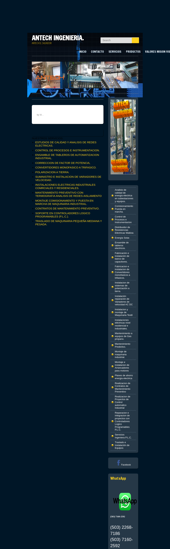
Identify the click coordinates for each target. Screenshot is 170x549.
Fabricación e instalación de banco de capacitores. (122, 257)
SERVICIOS (115, 52)
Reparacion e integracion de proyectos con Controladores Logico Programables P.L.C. (122, 421)
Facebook (123, 465)
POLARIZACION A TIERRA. (52, 172)
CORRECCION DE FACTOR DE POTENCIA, (62, 162)
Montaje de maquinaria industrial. (121, 354)
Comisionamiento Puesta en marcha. (124, 209)
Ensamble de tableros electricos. (122, 245)
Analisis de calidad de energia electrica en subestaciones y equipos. (124, 195)
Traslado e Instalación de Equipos (122, 445)
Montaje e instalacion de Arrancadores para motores (122, 366)
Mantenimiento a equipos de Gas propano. (123, 336)
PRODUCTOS (133, 52)
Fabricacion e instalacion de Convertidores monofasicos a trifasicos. (122, 272)
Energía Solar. (122, 237)
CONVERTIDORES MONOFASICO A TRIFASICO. (65, 167)
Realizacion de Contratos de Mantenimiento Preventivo (122, 387)
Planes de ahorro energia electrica (124, 377)
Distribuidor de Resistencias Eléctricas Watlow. (124, 230)
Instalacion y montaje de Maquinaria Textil (124, 312)
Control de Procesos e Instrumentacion (123, 219)
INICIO (82, 52)
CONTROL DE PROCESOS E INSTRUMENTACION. (67, 150)
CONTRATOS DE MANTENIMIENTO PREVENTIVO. (67, 208)
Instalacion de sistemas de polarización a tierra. (122, 287)
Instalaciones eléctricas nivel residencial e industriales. (122, 324)
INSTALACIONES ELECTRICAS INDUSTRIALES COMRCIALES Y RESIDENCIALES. (65, 186)
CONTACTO (97, 52)
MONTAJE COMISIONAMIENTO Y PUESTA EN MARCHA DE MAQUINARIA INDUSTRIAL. (64, 202)
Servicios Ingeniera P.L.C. (123, 436)
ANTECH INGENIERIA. (58, 37)
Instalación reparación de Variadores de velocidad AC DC (124, 300)
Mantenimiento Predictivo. (122, 345)
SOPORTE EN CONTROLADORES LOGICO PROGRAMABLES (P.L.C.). (62, 215)
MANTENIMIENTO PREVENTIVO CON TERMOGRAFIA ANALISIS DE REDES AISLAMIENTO (68, 194)
